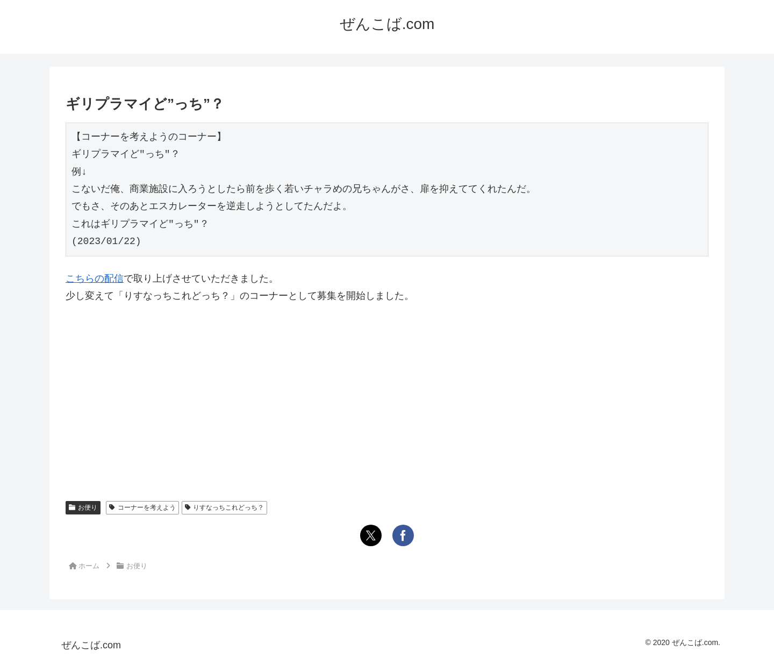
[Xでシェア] (371, 535)
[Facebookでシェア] (403, 535)
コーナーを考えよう (142, 507)
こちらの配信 (95, 278)
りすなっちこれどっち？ (224, 507)
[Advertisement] (387, 393)
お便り (83, 507)
